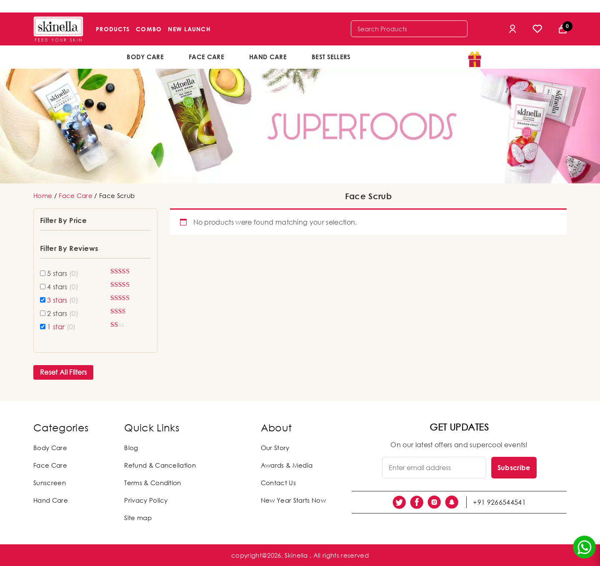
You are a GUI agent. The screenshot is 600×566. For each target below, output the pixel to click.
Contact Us (278, 482)
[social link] (399, 502)
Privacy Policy (146, 500)
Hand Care (268, 56)
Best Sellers (331, 56)
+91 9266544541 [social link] (499, 502)
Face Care (206, 56)
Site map (138, 517)
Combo (149, 29)
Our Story (275, 447)
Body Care (145, 56)
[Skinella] (58, 29)
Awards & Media (286, 465)
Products (113, 29)
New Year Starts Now (293, 500)
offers (391, 56)
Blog (131, 447)
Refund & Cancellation (160, 465)
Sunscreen (49, 482)
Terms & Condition (152, 482)
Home (42, 195)
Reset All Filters (63, 372)
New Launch (189, 29)
